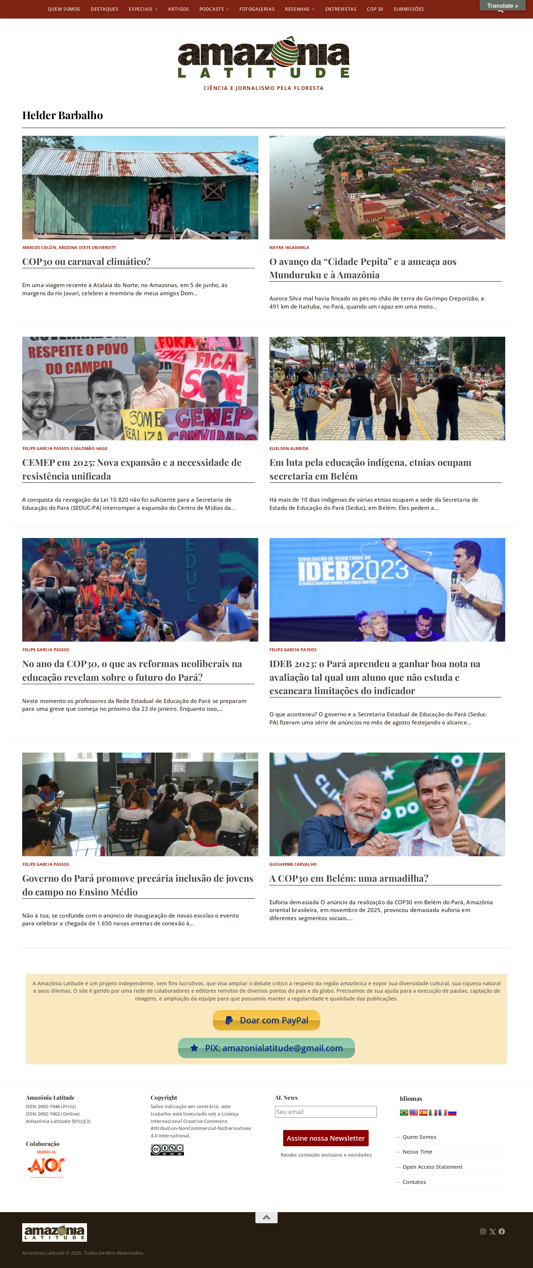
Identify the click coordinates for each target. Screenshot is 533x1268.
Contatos (414, 1182)
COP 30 (375, 9)
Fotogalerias (257, 9)
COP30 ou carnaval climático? (86, 261)
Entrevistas (341, 9)
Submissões (409, 9)
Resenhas (297, 9)
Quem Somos (64, 9)
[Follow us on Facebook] (502, 1232)
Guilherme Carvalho (293, 864)
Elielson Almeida (289, 448)
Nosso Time (417, 1151)
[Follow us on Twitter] (492, 1232)
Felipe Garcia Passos (46, 649)
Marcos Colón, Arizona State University (69, 247)
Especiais (140, 9)
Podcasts (212, 9)
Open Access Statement (433, 1167)
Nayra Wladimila (289, 247)
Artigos (178, 9)
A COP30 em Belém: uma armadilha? (349, 878)
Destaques (104, 9)
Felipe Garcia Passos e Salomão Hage (65, 448)
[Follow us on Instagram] (483, 1232)
